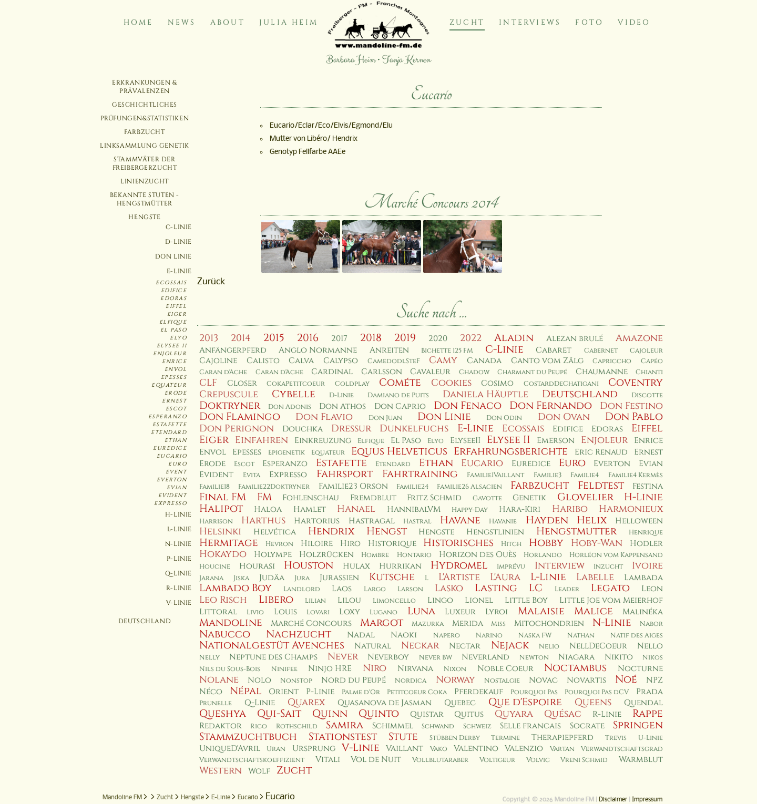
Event (176, 472)
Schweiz (477, 726)
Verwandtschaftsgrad (622, 749)
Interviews (530, 22)
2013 (208, 338)
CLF (208, 382)
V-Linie (179, 603)
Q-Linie (178, 573)
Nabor (651, 624)
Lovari (318, 612)
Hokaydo (223, 554)
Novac (543, 680)
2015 (273, 338)
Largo (375, 589)
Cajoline (218, 360)
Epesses (174, 377)
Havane (460, 520)
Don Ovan (564, 417)
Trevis (616, 738)
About (227, 22)
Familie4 (584, 475)
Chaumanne (602, 371)
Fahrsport (344, 474)
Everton (172, 479)
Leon (652, 588)
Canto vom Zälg (547, 360)
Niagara (576, 657)
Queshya (222, 713)
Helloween (639, 521)
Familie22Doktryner (274, 486)
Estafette (169, 424)
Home (139, 22)
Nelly (209, 657)
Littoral (218, 611)
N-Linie (178, 544)
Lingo (440, 600)
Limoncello (394, 600)
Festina (647, 486)
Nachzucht (298, 634)
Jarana (211, 578)
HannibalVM (414, 509)
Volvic (538, 760)
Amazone (639, 338)
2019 (405, 338)
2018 (371, 338)
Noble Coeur (505, 668)
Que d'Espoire (525, 702)
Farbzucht (144, 132)
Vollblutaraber (440, 760)
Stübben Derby (454, 738)
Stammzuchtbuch (248, 737)
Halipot (221, 509)
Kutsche (392, 577)
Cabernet (601, 350)
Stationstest (343, 737)
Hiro (350, 543)
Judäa (271, 577)
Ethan (176, 440)
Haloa (268, 509)
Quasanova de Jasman (384, 702)
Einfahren (261, 440)
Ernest (174, 401)
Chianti (649, 372)
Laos (342, 588)
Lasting (496, 588)
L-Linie (179, 529)
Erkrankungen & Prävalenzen (144, 86)
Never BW (435, 657)
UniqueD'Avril (229, 748)
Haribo (570, 509)
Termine (505, 738)
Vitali (327, 759)
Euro (177, 464)
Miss (498, 624)
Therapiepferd (562, 737)
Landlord (301, 589)
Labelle (595, 577)
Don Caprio (400, 406)
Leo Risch (223, 599)
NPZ (654, 680)
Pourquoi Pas (534, 692)
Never (343, 656)
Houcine (214, 566)
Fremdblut (373, 497)
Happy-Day (470, 510)
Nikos (652, 657)
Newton (534, 657)
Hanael (356, 509)
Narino (489, 635)
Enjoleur (170, 353)
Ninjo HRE (330, 668)
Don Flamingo (239, 417)
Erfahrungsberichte (511, 451)
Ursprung (313, 748)
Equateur (169, 385)
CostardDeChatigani (561, 383)
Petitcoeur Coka (417, 692)
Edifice (174, 290)
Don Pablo (634, 417)
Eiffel (176, 306)
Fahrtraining (420, 474)
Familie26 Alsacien (469, 486)
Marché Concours (311, 623)
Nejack (510, 645)
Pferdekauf (478, 691)
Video (634, 22)
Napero (446, 635)
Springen (638, 725)
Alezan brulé (574, 338)
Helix (592, 520)
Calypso (340, 360)
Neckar (420, 645)
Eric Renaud (601, 452)
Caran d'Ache (223, 372)
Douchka (302, 429)
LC (536, 588)
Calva (301, 360)
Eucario (172, 456)
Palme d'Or (361, 692)
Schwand (438, 726)
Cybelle (293, 394)
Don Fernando (550, 406)
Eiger (177, 314)
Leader (567, 589)
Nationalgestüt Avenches (271, 645)
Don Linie (173, 256)
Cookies (451, 382)
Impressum (647, 800)
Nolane (219, 679)
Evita (251, 475)
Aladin (514, 338)
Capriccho (611, 361)
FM (264, 497)
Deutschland (144, 621)
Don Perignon (236, 428)
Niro (374, 668)
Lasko (449, 588)
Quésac (562, 713)
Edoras (173, 298)
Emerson (556, 440)
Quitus (469, 714)
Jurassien (339, 577)
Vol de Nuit (376, 759)
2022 (471, 338)
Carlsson (381, 371)
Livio (255, 612)
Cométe (400, 382)
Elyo (178, 338)
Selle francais (530, 725)
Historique (392, 543)
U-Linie (650, 738)
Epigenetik (286, 452)
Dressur (351, 428)
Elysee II (172, 345)
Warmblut (641, 759)
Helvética (274, 532)
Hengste (144, 217)
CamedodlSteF (393, 361)
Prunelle (215, 703)
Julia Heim (288, 22)
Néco (210, 691)
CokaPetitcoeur (296, 383)
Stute (403, 737)
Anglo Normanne (318, 350)
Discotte (647, 395)
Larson (410, 589)
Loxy (349, 611)
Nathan (581, 635)
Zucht (467, 22)
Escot (176, 409)
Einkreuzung (322, 440)
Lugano (383, 612)
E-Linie (179, 271)
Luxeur (460, 611)
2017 (339, 338)
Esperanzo (167, 416)
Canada (484, 360)
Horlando (543, 555)
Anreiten (389, 350)
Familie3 (547, 475)
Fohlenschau (310, 497)
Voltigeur (497, 760)
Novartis (586, 680)
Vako (438, 749)
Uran (276, 749)
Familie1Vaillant (495, 475)
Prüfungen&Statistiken (144, 118)
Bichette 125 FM (447, 350)
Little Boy (526, 600)
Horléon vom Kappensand (616, 555)
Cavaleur (430, 371)
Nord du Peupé (353, 680)
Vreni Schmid (584, 760)
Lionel (479, 600)
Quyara (514, 713)
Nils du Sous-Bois (229, 669)
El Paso (173, 330)
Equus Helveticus (399, 451)
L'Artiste (459, 577)
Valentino (476, 748)
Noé (626, 679)
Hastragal (372, 521)
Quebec (460, 702)
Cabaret (553, 350)
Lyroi (496, 611)
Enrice (174, 361)
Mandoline (230, 623)
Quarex (306, 702)
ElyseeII (465, 440)
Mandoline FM (122, 798)
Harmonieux (631, 509)
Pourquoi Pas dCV (597, 692)
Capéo (652, 361)
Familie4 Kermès (635, 475)
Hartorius (317, 521)
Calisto (263, 360)
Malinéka (642, 611)
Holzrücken (326, 554)
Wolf (259, 771)
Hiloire (317, 543)
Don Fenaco (468, 406)
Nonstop (296, 680)
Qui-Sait (279, 713)
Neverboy (388, 657)
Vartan (562, 749)
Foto (589, 22)
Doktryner (229, 406)
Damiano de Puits (398, 395)
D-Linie (178, 242)
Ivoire (647, 565)
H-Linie (178, 514)
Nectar (464, 646)
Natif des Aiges (636, 635)
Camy (443, 360)
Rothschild (297, 726)
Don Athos (342, 406)
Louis (285, 611)
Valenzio (524, 748)
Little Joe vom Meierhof (611, 600)
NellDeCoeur (598, 646)
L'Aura (505, 577)
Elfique (173, 322)
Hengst (386, 531)
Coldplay (352, 383)
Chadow (474, 372)
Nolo (259, 680)
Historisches (458, 543)
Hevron (279, 544)
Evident (172, 495)
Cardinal (332, 371)
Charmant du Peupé (532, 372)
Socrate (587, 725)
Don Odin (504, 418)
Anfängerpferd (233, 350)
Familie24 (412, 486)
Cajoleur (646, 350)
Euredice (170, 448)
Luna (421, 611)
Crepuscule (228, 394)
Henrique (646, 532)
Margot (381, 623)
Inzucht (608, 566)
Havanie (503, 521)
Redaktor (220, 725)
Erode (176, 393)
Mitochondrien (549, 623)
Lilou (349, 600)
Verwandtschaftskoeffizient (251, 760)
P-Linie (179, 558)
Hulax (356, 566)
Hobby (546, 543)
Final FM (222, 497)
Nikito (619, 657)
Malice (593, 611)
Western (220, 770)
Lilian (315, 600)
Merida (467, 623)
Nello (650, 646)
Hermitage (228, 543)
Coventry (635, 382)
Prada (649, 691)
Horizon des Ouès (477, 554)
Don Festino (631, 406)
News (182, 22)
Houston (308, 565)
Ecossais (171, 282)
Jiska (241, 578)
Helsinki (220, 531)
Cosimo (497, 383)
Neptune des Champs (273, 657)
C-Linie (179, 227)
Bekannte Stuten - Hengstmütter (144, 199)
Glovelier (585, 497)
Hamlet (309, 509)
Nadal (361, 635)
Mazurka (428, 624)
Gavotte (487, 498)
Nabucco (224, 634)
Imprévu (511, 566)
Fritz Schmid (434, 497)
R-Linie (179, 588)
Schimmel (392, 725)
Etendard (169, 432)
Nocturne (640, 668)
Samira (344, 725)
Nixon (455, 669)
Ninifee (284, 669)
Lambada (643, 577)
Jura (302, 578)
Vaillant (404, 748)
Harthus (263, 520)
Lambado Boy (235, 588)
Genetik (529, 497)
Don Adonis (289, 407)
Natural (372, 646)
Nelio (549, 646)
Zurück (211, 282)
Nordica (410, 680)
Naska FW (534, 635)
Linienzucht (144, 181)
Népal (246, 691)
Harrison (216, 521)
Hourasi (257, 566)
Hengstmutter (576, 531)
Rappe (647, 713)
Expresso (170, 503)
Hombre (375, 555)
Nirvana (415, 668)
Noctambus (575, 668)
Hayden (547, 520)
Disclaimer (613, 800)
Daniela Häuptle (485, 394)
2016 (308, 338)
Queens (593, 702)
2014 (241, 338)
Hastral (417, 521)
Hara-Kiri (519, 509)
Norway (455, 679)
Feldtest (601, 485)
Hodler (646, 543)
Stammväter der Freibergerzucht (144, 163)
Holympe (273, 554)
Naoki (404, 635)
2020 (437, 338)
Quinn (329, 713)
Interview (560, 565)
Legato (610, 588)
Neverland (485, 657)
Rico (258, 726)
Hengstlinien (495, 532)
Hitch (511, 544)
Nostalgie (502, 680)
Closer (242, 383)
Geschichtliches (144, 104)
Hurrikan (400, 566)
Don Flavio (324, 417)
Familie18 (214, 486)
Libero (276, 599)
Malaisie (541, 611)
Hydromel (459, 565)
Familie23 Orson (353, 486)
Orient (284, 691)
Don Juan (385, 418)
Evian (177, 487)
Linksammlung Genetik (144, 145)
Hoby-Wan (596, 543)
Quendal (643, 702)
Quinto (379, 713)
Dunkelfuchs (414, 428)
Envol (176, 369)
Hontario (414, 555)
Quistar (427, 714)
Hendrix (331, 531)
